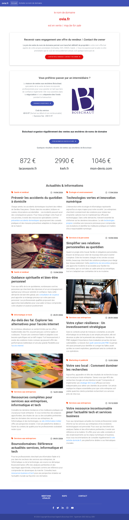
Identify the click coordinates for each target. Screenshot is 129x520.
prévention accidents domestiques (25, 220)
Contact (82, 496)
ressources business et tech (22, 473)
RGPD (64, 496)
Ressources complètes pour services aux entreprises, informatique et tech (31, 401)
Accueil (14, 3)
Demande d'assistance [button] (42, 103)
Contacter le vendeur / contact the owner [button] (64, 57)
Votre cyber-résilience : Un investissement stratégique (86, 325)
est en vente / (64, 25)
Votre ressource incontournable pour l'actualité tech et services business (89, 412)
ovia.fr (64, 19)
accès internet (17, 346)
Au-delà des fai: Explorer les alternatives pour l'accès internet (35, 322)
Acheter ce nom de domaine (30, 3)
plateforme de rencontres (100, 263)
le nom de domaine (64, 12)
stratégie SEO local (87, 383)
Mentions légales (46, 497)
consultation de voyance (49, 295)
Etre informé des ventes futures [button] (64, 141)
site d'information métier (51, 421)
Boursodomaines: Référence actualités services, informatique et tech (37, 447)
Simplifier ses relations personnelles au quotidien (84, 245)
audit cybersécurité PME (99, 343)
